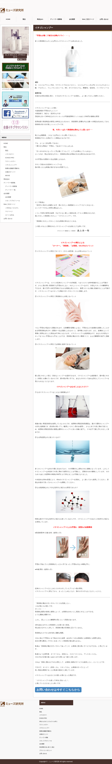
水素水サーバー (10, 172)
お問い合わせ (104, 19)
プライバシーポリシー (45, 750)
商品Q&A (40, 19)
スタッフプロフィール (12, 200)
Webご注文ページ (88, 19)
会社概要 (72, 19)
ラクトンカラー (10, 161)
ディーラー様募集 (56, 19)
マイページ (9, 211)
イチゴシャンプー (11, 165)
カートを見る (9, 215)
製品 (24, 19)
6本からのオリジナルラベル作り (48, 721)
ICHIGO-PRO (9, 158)
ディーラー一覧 (10, 190)
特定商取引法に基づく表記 (46, 747)
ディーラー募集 (43, 737)
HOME (8, 19)
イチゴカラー (9, 154)
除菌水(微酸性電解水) (12, 168)
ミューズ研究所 (53, 761)
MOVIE (7, 175)
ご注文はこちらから (11, 208)
